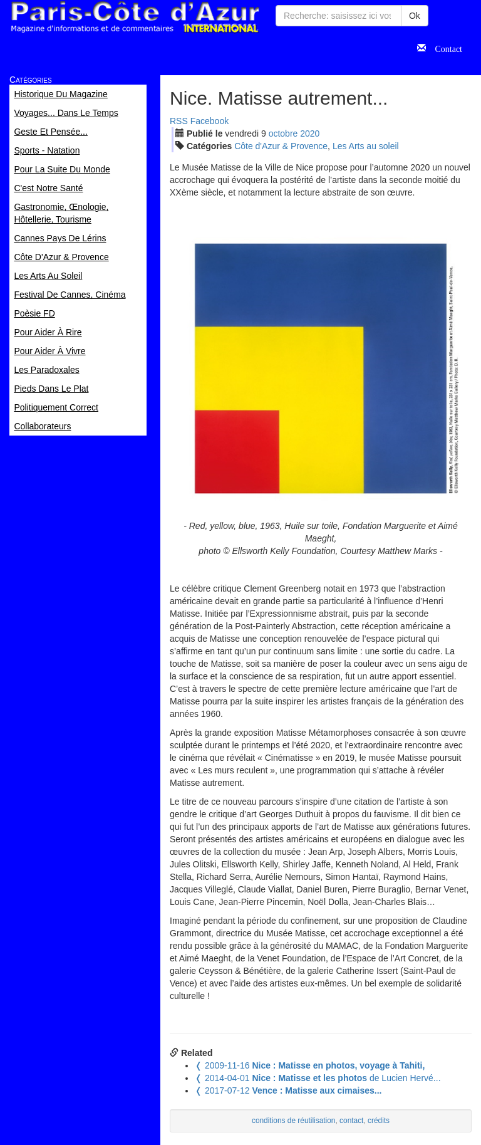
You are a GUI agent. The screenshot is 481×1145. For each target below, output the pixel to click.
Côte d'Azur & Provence (281, 146)
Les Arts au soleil (366, 146)
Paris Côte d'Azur (134, 17)
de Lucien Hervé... (318, 1078)
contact (351, 1120)
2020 (309, 133)
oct (283, 133)
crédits (379, 1120)
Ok (414, 16)
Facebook (209, 121)
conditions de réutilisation (294, 1120)
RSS (179, 121)
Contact (444, 48)
